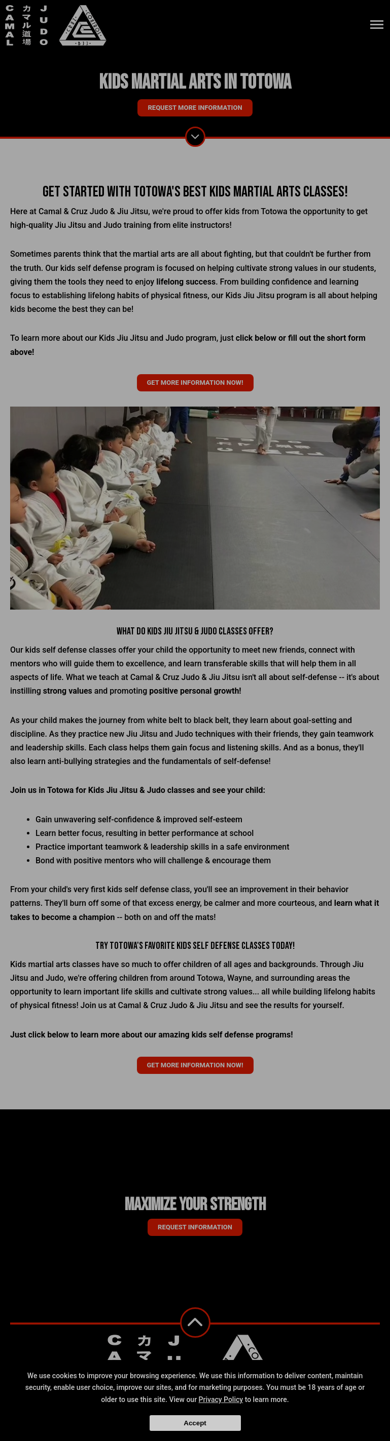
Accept (195, 1423)
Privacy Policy (221, 1399)
